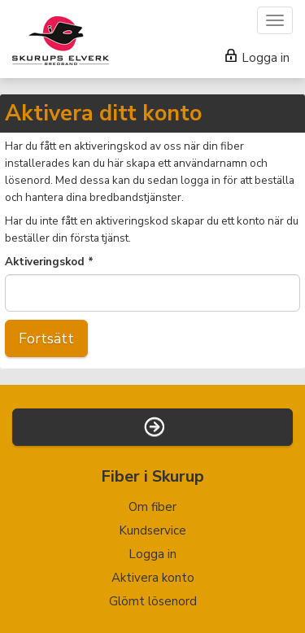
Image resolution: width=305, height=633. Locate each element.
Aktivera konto (152, 578)
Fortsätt (46, 338)
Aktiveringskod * (49, 261)
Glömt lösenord (153, 601)
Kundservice (152, 530)
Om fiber (152, 507)
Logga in (257, 58)
